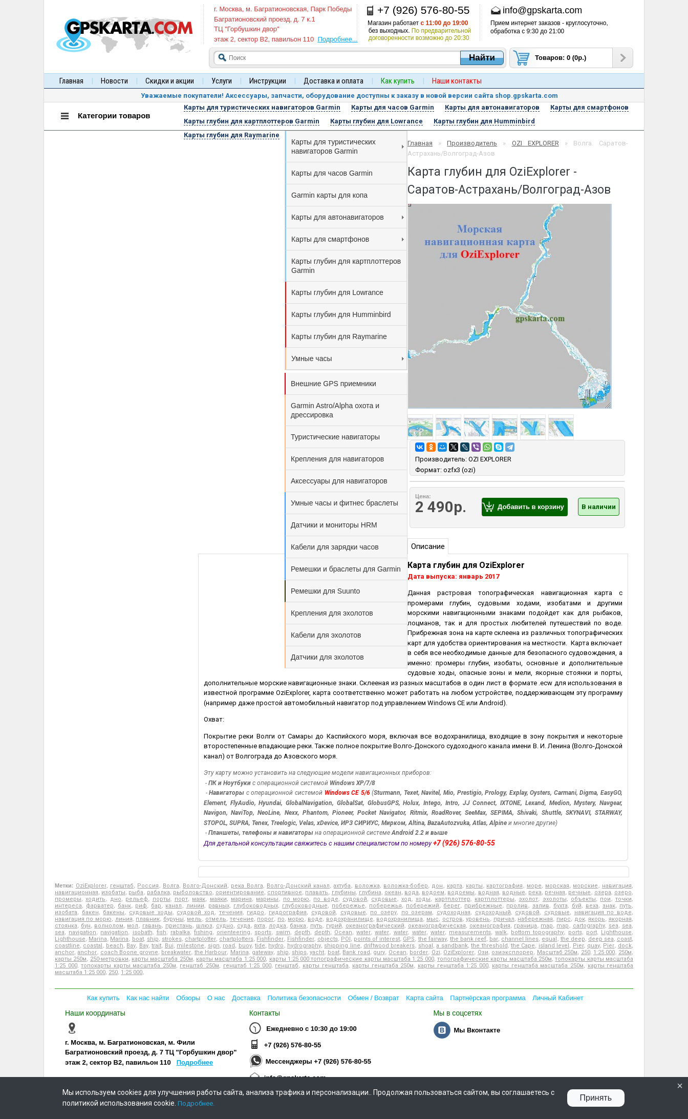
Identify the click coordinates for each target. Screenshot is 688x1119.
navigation (82, 932)
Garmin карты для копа (329, 195)
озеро (623, 892)
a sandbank (451, 945)
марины (267, 899)
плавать (316, 892)
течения (231, 912)
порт (181, 899)
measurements (470, 932)
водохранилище (349, 919)
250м (625, 952)
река (535, 892)
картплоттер (452, 899)
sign (214, 945)
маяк (198, 899)
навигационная (76, 892)
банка (298, 925)
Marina (98, 939)
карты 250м (71, 959)
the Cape (523, 945)
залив (540, 905)
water (363, 932)
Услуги (221, 81)
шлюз (204, 925)
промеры (68, 899)
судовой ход (195, 912)
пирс (563, 919)
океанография (489, 925)
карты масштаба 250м (162, 959)
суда (243, 925)
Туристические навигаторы (335, 437)
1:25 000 (604, 952)
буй (577, 905)
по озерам (417, 912)
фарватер (100, 905)
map (547, 925)
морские (585, 885)
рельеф (136, 899)
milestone (190, 945)
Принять (596, 1097)
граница (525, 925)
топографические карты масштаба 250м (494, 959)
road (229, 945)
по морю (296, 899)
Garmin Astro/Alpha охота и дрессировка (335, 410)
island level (554, 945)
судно (224, 925)
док (579, 919)
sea (613, 925)
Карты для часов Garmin (332, 173)
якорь (596, 919)
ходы (423, 899)
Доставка (246, 998)
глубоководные (305, 905)
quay (593, 945)
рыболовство (192, 892)
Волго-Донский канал (298, 885)
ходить (95, 899)
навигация (617, 885)
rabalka (180, 932)
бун (86, 925)
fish (161, 932)
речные (579, 892)
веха (592, 905)
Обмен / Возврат (373, 998)
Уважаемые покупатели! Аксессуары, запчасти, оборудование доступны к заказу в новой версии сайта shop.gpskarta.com (349, 95)
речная (555, 892)
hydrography (304, 945)
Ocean (343, 932)
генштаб (122, 885)
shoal (425, 945)
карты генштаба (326, 965)
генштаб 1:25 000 (247, 965)
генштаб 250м (199, 965)
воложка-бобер (405, 885)
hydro (276, 945)
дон (437, 885)
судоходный (493, 912)
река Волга (247, 885)
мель (194, 919)
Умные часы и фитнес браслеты (344, 503)
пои (605, 899)
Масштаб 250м (557, 952)
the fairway (432, 939)
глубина (370, 892)
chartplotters (236, 939)
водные (513, 892)
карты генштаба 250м (383, 965)
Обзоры (188, 998)
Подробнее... (337, 39)
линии (195, 905)
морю (296, 919)
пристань (178, 925)
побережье (348, 905)
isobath (143, 932)
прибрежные (483, 905)
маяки (218, 899)
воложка (367, 885)
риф (141, 905)
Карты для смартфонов (347, 239)
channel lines (520, 939)
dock (625, 945)
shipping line (342, 945)
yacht (317, 952)
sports (262, 932)
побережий (422, 905)
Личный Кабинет (557, 998)
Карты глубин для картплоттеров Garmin (346, 266)
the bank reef (468, 939)
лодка (277, 925)
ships (299, 952)
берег (451, 905)
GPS (409, 939)
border (419, 952)
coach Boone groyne (129, 952)
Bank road (356, 952)
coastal (92, 945)
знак (609, 905)
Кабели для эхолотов (326, 635)
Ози (483, 952)
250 (585, 952)
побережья (385, 905)
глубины (344, 892)
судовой (354, 899)
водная (488, 892)
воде (315, 919)
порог (265, 919)
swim (283, 932)
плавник (148, 919)
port (591, 932)
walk (501, 932)
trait (156, 945)
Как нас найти (147, 998)
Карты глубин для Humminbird (341, 314)
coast (624, 939)
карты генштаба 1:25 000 (453, 965)
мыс (432, 919)
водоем (433, 892)
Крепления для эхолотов (332, 613)
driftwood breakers (389, 945)
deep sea (601, 939)
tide (260, 945)
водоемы (461, 892)
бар (156, 905)
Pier (578, 945)
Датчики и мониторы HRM (334, 525)
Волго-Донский (205, 885)
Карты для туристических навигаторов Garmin (347, 146)
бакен (90, 912)
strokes (172, 939)
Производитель (472, 143)
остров (452, 919)
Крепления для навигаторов (337, 459)
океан (392, 892)
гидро (255, 912)
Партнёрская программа (487, 998)
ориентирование (240, 892)
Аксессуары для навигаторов (339, 481)
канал (173, 905)
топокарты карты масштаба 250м (128, 965)
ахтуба (342, 885)
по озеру (383, 912)
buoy (245, 945)
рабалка (158, 892)
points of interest (377, 939)
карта (454, 885)
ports (575, 932)
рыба (135, 892)
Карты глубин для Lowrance (337, 292)
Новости (114, 81)
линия (124, 919)
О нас (216, 998)
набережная (535, 919)
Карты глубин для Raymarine (339, 336)
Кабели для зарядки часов (335, 547)
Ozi (436, 952)
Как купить (103, 998)
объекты (583, 899)
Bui (169, 945)
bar (493, 939)
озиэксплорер (512, 952)
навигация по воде (603, 912)
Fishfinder (270, 939)
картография (504, 885)
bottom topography (537, 932)
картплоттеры (494, 899)
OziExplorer (91, 885)
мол (132, 925)
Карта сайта (424, 998)
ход (406, 899)
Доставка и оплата (333, 81)
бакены (113, 912)
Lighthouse (616, 932)
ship (153, 939)
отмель (215, 919)
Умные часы (347, 358)
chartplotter (200, 939)
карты (474, 885)
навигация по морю (83, 919)
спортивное (284, 892)
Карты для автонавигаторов (347, 217)
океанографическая (437, 925)
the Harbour (211, 952)
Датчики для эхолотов (327, 657)
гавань (152, 925)
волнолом (108, 925)
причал (503, 919)
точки (623, 899)
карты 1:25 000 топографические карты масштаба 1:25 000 (351, 959)
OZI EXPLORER (535, 143)
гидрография (288, 912)
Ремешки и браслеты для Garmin (346, 569)
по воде (325, 899)
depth (302, 932)
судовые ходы (151, 912)
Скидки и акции (169, 81)
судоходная (453, 912)
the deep (573, 939)
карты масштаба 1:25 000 (231, 959)
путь (625, 905)
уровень (478, 919)
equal (549, 939)
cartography (589, 925)
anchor (64, 952)
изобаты (113, 892)
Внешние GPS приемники (333, 383)
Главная (71, 81)
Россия (148, 885)
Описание (428, 546)
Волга (171, 885)
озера (602, 892)
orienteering (233, 932)
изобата (66, 912)
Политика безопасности (303, 998)
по (281, 919)
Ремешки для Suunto (325, 591)
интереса (68, 905)
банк (124, 905)
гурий (334, 925)
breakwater (176, 952)
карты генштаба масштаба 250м (538, 965)
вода (411, 892)
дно (115, 899)
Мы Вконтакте (477, 1030)
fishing (203, 932)
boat (138, 939)
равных (218, 905)
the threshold (489, 945)
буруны (173, 919)
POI (346, 939)
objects (327, 939)
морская (557, 885)
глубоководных (255, 905)
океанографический (375, 925)
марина (241, 899)
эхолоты (555, 899)
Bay (131, 945)
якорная (620, 919)
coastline (67, 945)
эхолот (528, 899)
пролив (517, 905)
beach (114, 945)
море (534, 885)
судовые (384, 899)
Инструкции (267, 81)
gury (379, 952)
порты (161, 899)
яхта (259, 925)
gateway (262, 952)
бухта (560, 905)
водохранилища (399, 919)
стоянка (66, 925)
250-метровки (109, 959)
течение (242, 919)
